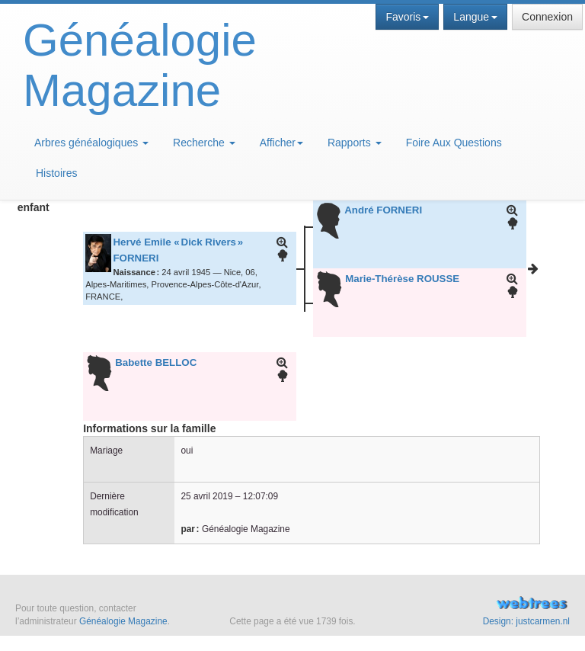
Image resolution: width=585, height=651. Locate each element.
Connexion (547, 17)
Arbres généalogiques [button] (91, 142)
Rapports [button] (355, 142)
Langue (475, 17)
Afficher (281, 142)
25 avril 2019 (206, 496)
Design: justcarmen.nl (526, 621)
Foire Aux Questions (454, 142)
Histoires (56, 173)
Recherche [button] (204, 142)
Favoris (407, 17)
